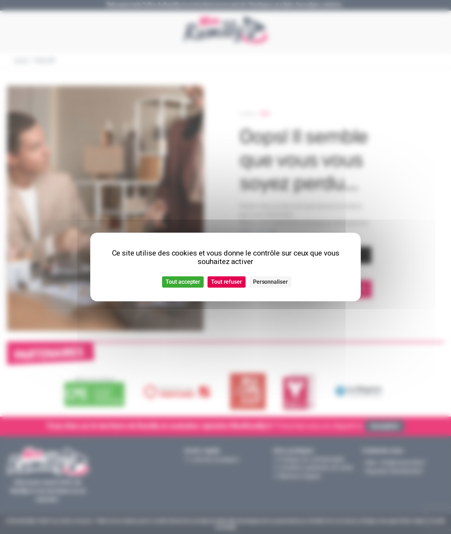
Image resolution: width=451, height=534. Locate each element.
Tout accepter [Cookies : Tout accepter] (183, 281)
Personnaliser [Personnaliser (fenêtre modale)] (270, 281)
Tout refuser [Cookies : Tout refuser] (226, 281)
